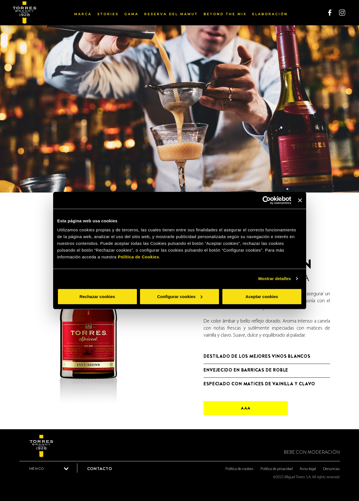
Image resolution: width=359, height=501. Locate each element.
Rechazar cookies (97, 296)
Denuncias (331, 469)
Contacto (99, 469)
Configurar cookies (179, 296)
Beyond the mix (225, 14)
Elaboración (270, 14)
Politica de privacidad (277, 469)
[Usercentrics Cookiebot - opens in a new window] (266, 200)
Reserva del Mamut (171, 14)
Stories (108, 14)
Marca (83, 14)
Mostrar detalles (274, 278)
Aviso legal (308, 469)
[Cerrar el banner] (300, 200)
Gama (131, 14)
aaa (246, 408)
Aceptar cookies (261, 296)
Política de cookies (239, 469)
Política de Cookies (138, 256)
